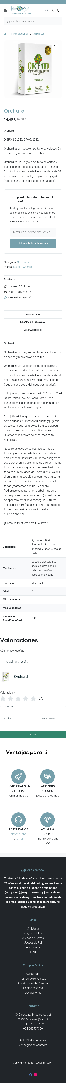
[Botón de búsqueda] (57, 21)
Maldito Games (22, 266)
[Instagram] (35, 1074)
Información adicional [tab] (33, 322)
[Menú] (5, 10)
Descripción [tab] (33, 314)
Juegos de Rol (33, 942)
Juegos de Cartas (33, 938)
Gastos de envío (33, 988)
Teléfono (15, 834)
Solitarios (23, 262)
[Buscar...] (28, 21)
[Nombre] (16, 723)
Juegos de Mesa (33, 933)
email (19, 838)
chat (24, 834)
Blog (33, 952)
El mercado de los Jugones (20, 13)
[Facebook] (30, 1074)
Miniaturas (32, 928)
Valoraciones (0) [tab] (33, 330)
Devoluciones (33, 992)
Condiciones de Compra (33, 983)
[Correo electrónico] (50, 723)
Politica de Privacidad (33, 978)
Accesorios (33, 947)
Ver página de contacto (33, 1045)
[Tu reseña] (33, 710)
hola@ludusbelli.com (33, 1040)
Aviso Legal (33, 974)
